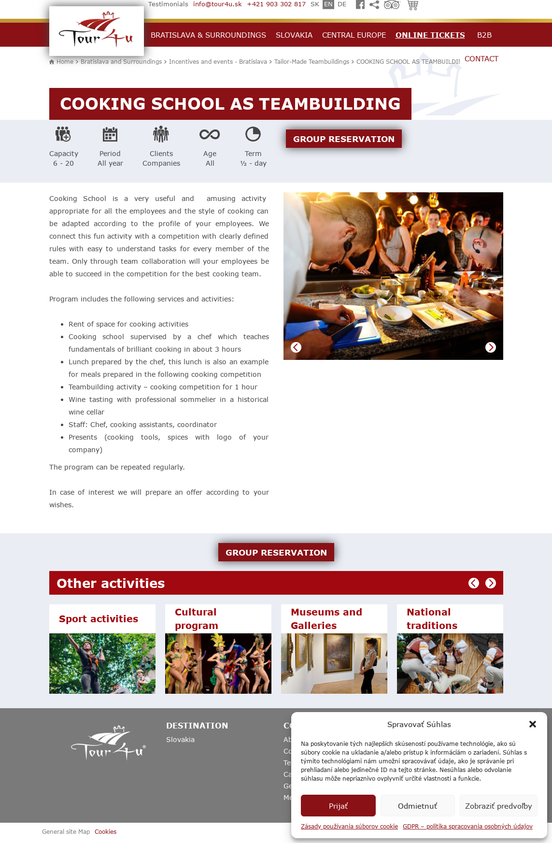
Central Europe (354, 34)
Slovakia (294, 34)
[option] (393, 276)
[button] (533, 724)
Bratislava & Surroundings (208, 34)
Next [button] (490, 347)
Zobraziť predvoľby (498, 805)
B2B (484, 34)
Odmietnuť (417, 805)
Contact (481, 58)
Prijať (338, 805)
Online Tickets (430, 34)
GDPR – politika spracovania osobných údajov (468, 826)
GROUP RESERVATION (344, 138)
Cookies (105, 831)
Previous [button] (296, 347)
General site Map (66, 831)
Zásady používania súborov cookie (349, 826)
